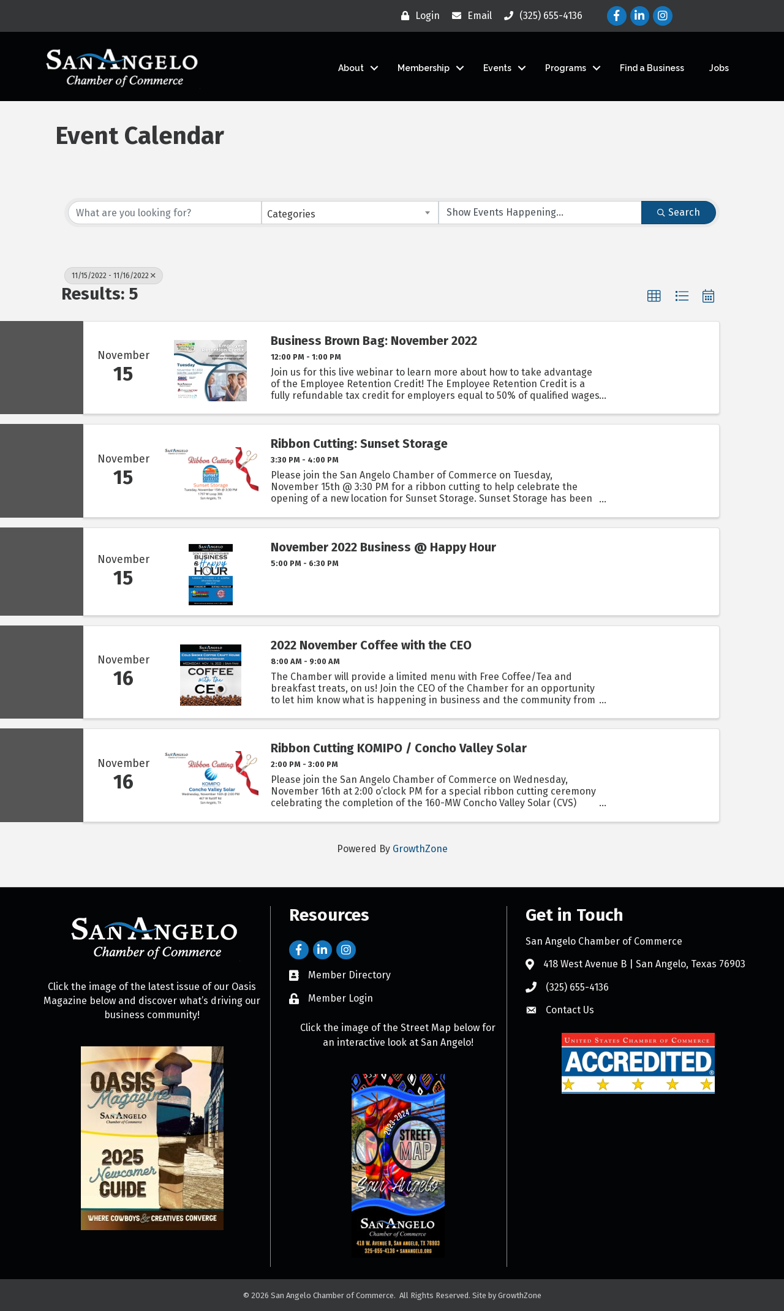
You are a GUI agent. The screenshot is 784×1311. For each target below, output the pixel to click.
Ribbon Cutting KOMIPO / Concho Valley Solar (399, 748)
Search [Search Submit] (678, 212)
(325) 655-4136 (577, 987)
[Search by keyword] (165, 212)
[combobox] (350, 212)
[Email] (469, 16)
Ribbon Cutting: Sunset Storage (359, 443)
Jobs (719, 68)
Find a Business (652, 68)
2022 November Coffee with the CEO (371, 645)
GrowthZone (420, 849)
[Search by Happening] (540, 212)
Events (497, 68)
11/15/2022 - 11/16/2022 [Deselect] (114, 275)
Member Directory (349, 975)
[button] (654, 296)
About (351, 68)
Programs (565, 68)
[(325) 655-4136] (540, 16)
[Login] (417, 16)
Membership (424, 68)
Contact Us (570, 1010)
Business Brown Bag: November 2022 (374, 340)
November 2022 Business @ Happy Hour (383, 547)
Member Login (340, 998)
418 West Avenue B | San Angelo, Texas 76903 (644, 964)
